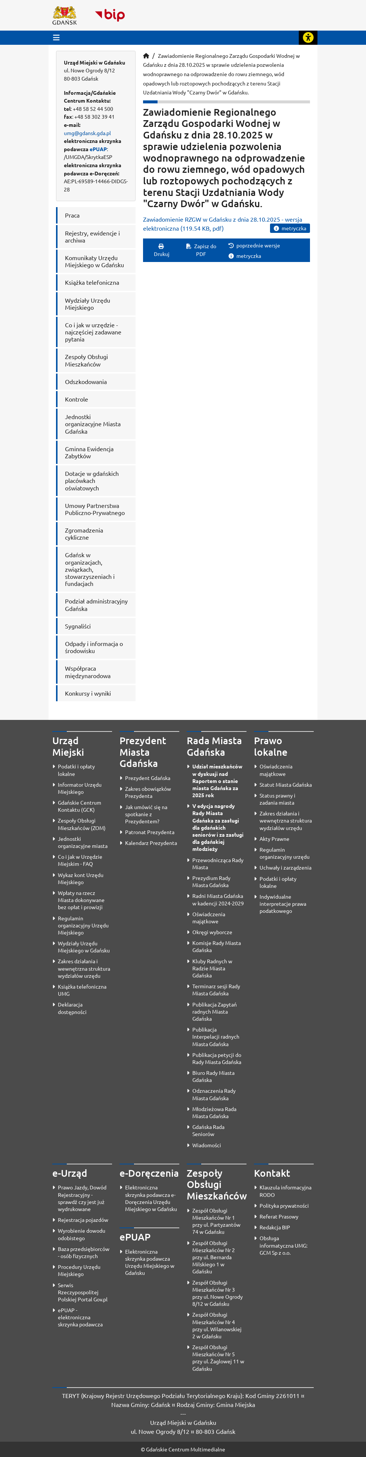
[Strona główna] (146, 55)
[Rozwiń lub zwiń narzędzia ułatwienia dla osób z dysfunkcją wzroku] (308, 38)
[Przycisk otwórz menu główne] (56, 37)
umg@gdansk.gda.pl (87, 133)
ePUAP (98, 149)
